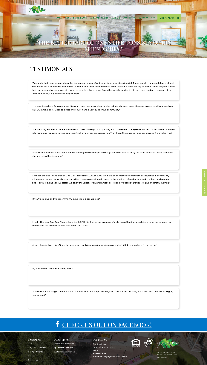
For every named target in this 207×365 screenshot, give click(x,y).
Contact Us (129, 17)
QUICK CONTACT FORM (204, 182)
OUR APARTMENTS (98, 17)
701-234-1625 (146, 17)
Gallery (31, 356)
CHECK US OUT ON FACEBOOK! (107, 325)
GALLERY (115, 17)
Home (59, 17)
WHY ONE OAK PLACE (76, 17)
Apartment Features (63, 348)
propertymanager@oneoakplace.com (110, 356)
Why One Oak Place (37, 348)
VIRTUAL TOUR (169, 17)
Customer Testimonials (64, 352)
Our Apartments (35, 352)
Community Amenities (64, 344)
